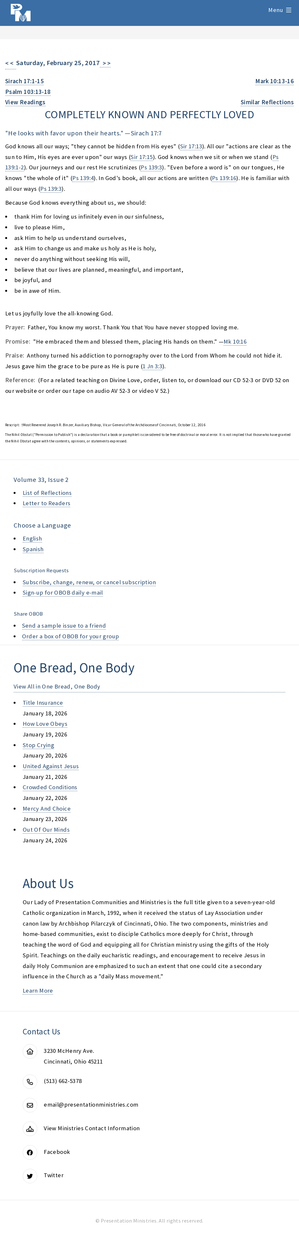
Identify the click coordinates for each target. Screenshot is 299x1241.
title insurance (43, 702)
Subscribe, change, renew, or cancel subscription (89, 582)
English (32, 538)
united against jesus (51, 766)
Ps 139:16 (224, 178)
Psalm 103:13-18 (28, 92)
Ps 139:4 (83, 178)
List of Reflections (47, 492)
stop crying (38, 745)
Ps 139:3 (151, 167)
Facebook (57, 1152)
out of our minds (46, 829)
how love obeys (45, 723)
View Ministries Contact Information (92, 1128)
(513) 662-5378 (63, 1081)
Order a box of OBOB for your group (70, 636)
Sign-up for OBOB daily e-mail (63, 592)
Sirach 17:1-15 (24, 81)
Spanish (33, 549)
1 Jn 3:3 (152, 366)
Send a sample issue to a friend (64, 625)
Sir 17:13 (191, 146)
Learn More (38, 990)
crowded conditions (50, 787)
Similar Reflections (267, 102)
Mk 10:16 (235, 341)
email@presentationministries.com (91, 1104)
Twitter (53, 1175)
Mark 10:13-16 (274, 81)
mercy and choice (47, 808)
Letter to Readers (46, 503)
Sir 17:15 (142, 157)
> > (105, 63)
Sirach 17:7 (146, 133)
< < (10, 63)
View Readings (25, 102)
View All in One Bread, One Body (57, 686)
